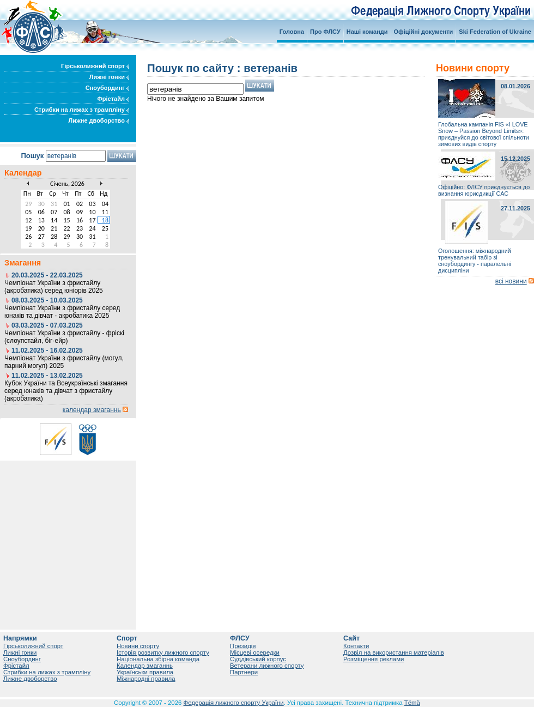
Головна (292, 31)
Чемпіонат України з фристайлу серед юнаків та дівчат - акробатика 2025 (62, 311)
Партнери (244, 672)
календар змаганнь (92, 410)
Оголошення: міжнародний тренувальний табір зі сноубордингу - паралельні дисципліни (474, 260)
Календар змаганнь (145, 665)
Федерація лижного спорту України (234, 702)
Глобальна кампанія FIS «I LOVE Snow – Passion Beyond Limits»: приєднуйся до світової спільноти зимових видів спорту (483, 134)
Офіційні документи (423, 31)
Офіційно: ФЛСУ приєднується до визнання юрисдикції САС (484, 190)
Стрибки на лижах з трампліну (81, 109)
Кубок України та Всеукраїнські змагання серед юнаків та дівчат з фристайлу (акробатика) (66, 390)
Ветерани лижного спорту (267, 665)
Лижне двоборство (98, 120)
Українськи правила (145, 672)
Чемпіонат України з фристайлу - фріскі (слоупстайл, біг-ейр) (64, 337)
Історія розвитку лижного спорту (163, 652)
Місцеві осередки (255, 652)
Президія (243, 646)
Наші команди (367, 31)
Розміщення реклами (373, 659)
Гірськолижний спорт (95, 66)
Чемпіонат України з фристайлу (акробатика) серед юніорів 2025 (53, 286)
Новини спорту (138, 646)
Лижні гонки (109, 77)
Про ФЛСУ (325, 31)
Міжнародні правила (146, 678)
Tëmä (412, 702)
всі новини (511, 281)
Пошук (32, 156)
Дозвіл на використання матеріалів (393, 652)
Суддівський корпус (258, 659)
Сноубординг (107, 87)
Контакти (356, 646)
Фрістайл (113, 98)
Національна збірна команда (158, 659)
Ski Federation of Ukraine (495, 31)
